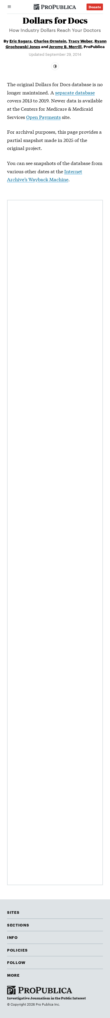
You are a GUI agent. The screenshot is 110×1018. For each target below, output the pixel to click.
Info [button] (12, 937)
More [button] (13, 975)
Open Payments (43, 116)
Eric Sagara (20, 40)
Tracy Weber (80, 40)
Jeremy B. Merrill (65, 46)
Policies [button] (17, 949)
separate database (75, 92)
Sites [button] (13, 912)
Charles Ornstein (50, 40)
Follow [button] (16, 962)
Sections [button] (18, 924)
